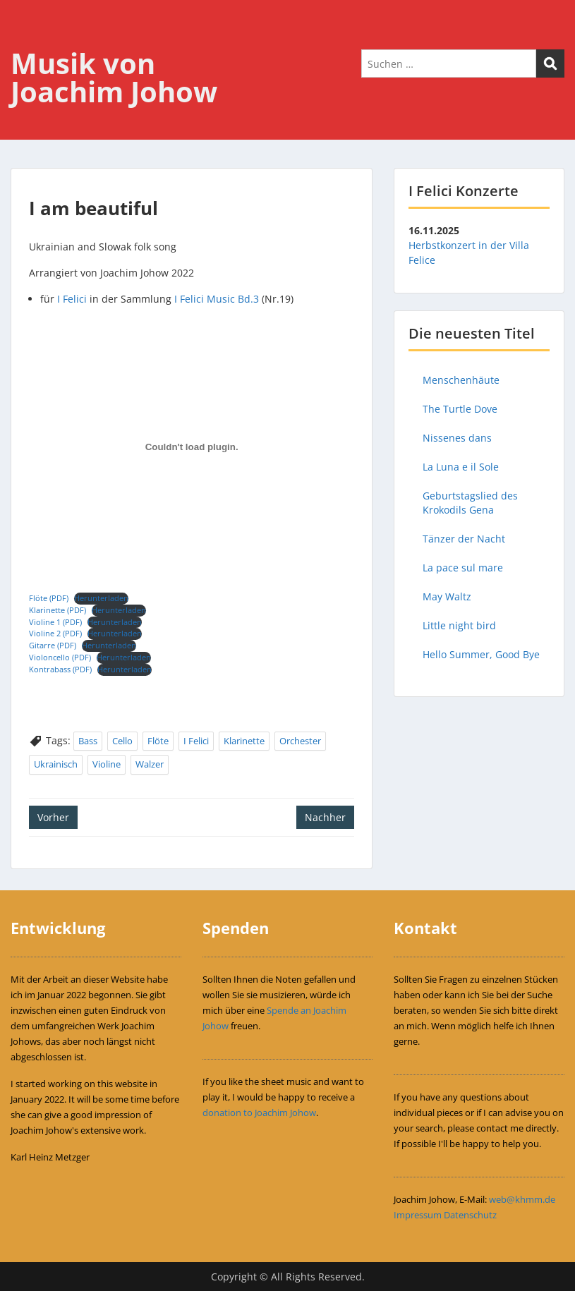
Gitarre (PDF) (52, 645)
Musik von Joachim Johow (114, 77)
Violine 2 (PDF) (55, 633)
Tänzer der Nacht (464, 538)
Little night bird (459, 625)
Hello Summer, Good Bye (481, 654)
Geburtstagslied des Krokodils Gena (470, 502)
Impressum (418, 1214)
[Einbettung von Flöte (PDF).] (191, 447)
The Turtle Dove (460, 409)
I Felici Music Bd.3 (216, 298)
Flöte (158, 740)
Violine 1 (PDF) (55, 622)
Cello (122, 740)
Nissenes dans (457, 437)
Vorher (53, 817)
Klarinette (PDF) (57, 610)
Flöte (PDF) (48, 598)
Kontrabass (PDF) (60, 669)
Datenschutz (470, 1214)
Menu (25, 39)
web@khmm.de (522, 1199)
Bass (87, 740)
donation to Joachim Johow (259, 1112)
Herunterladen (101, 598)
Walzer (149, 764)
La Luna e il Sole (461, 466)
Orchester (300, 740)
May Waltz (447, 596)
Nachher (325, 817)
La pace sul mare (463, 567)
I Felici (72, 298)
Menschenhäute (461, 380)
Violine (106, 764)
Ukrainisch (56, 764)
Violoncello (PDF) (60, 657)
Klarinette (244, 740)
